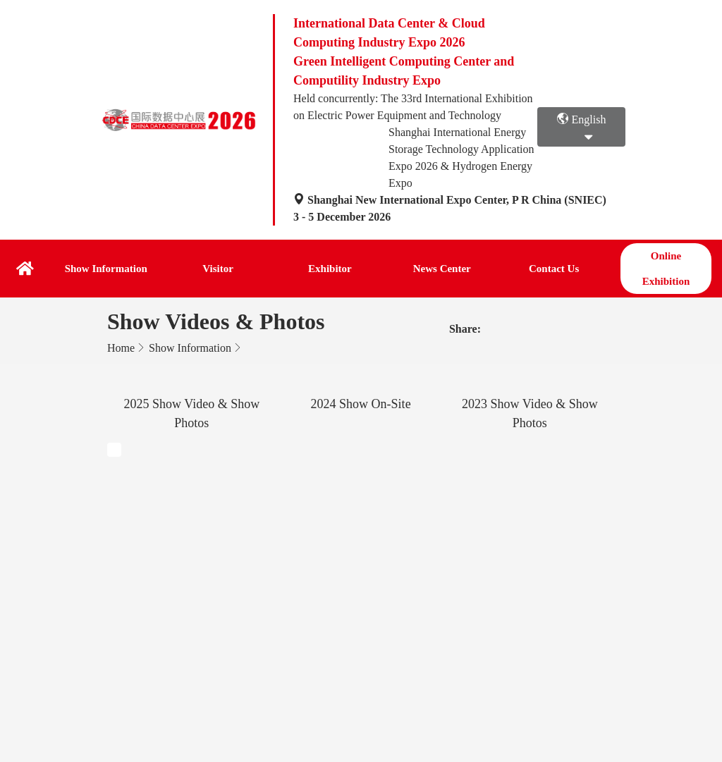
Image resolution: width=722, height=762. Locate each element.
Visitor (217, 268)
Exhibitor (330, 268)
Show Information (106, 268)
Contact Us (554, 268)
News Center (442, 268)
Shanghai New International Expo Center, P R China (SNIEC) (449, 200)
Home (121, 348)
